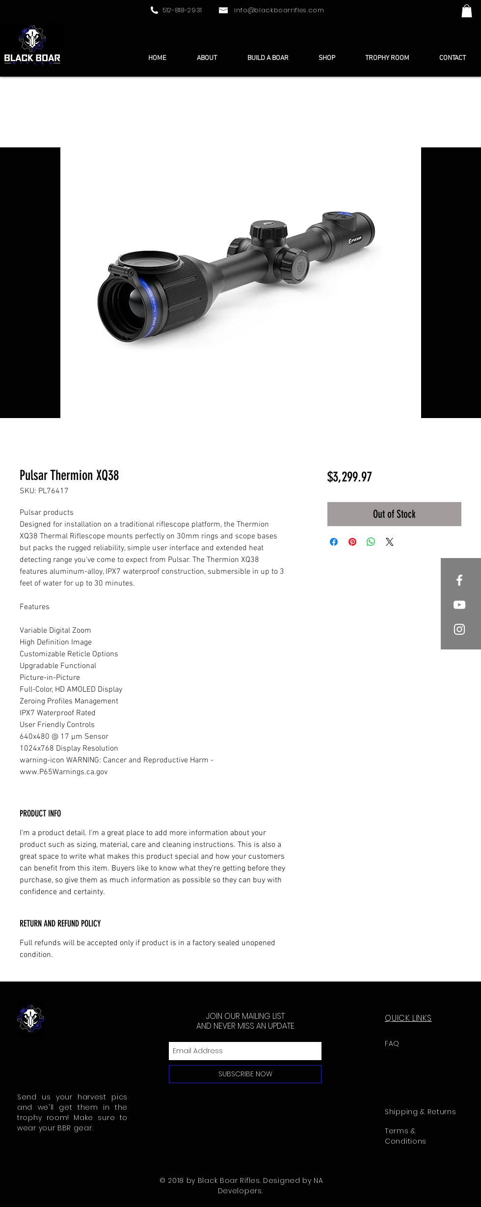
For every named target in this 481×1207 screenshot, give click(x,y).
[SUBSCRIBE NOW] (245, 1074)
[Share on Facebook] (334, 542)
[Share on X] (390, 542)
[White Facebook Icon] (459, 580)
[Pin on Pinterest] (352, 542)
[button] (466, 10)
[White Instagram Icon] (459, 629)
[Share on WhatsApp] (371, 542)
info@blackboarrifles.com (279, 10)
